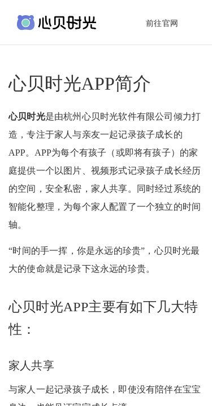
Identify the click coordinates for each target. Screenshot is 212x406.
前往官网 (162, 23)
